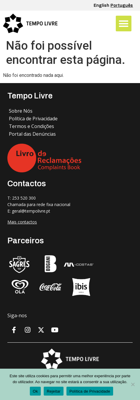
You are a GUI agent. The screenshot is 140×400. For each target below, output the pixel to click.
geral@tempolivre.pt (31, 211)
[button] (123, 23)
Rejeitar (54, 391)
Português (121, 5)
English (101, 5)
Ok (35, 391)
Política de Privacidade (89, 391)
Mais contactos (22, 222)
